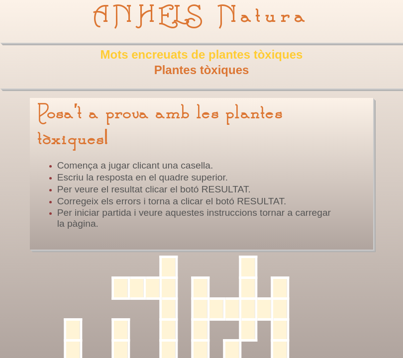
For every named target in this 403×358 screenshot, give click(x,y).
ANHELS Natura (201, 15)
